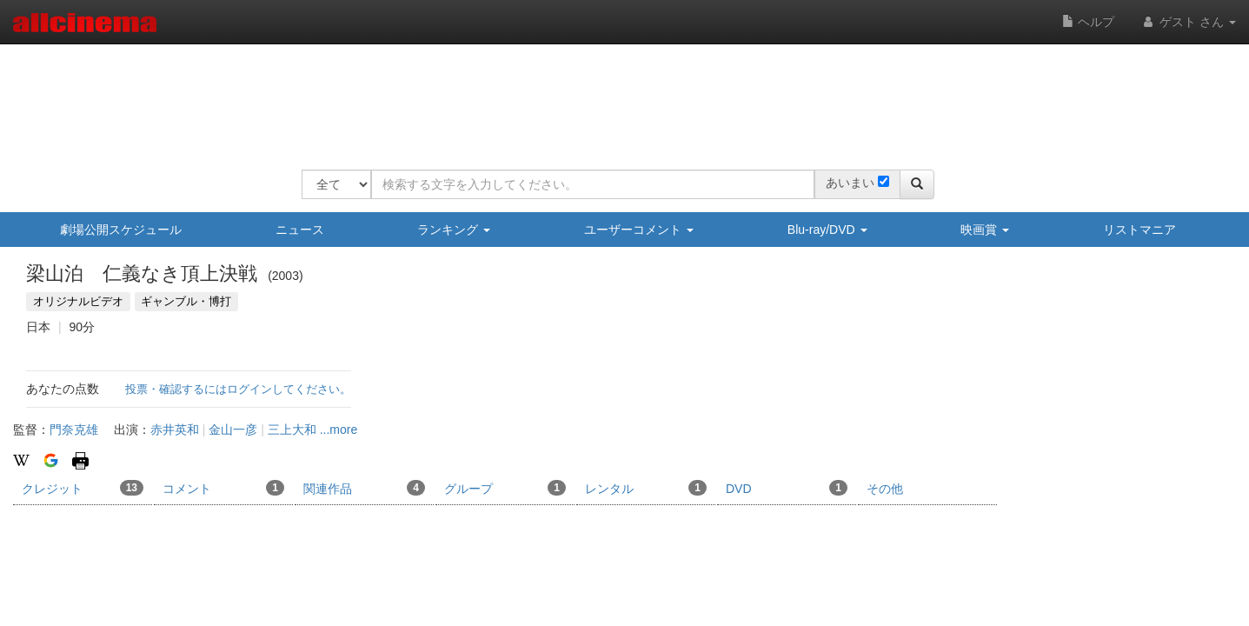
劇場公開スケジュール (121, 229)
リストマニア (1139, 229)
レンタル (646, 488)
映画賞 (984, 229)
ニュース (300, 229)
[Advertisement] (618, 96)
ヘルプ (1088, 22)
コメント (223, 488)
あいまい (850, 182)
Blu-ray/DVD (827, 229)
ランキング (453, 229)
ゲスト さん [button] (1188, 22)
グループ (505, 488)
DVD (786, 488)
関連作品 (364, 488)
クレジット (82, 488)
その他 (885, 489)
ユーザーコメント (639, 229)
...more (339, 429)
